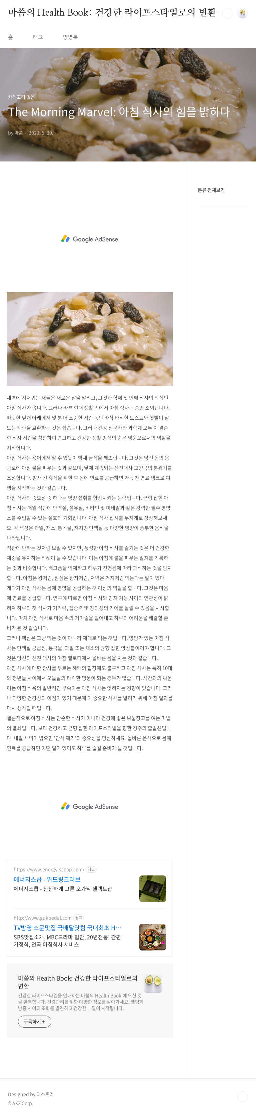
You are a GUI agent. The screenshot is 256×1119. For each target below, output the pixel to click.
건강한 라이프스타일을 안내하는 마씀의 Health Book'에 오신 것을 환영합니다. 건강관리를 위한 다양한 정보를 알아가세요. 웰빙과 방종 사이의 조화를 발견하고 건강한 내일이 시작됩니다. (80, 1001)
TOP (242, 1096)
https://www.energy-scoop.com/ (49, 869)
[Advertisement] (90, 239)
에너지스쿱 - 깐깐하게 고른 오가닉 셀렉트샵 (63, 888)
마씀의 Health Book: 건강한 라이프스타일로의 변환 (112, 13)
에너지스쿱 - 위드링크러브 (47, 879)
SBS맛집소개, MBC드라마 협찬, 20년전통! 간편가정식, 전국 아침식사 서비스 (67, 940)
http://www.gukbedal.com (43, 917)
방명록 (70, 37)
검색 (227, 13)
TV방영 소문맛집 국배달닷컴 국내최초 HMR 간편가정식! (69, 928)
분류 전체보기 (211, 189)
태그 (38, 37)
